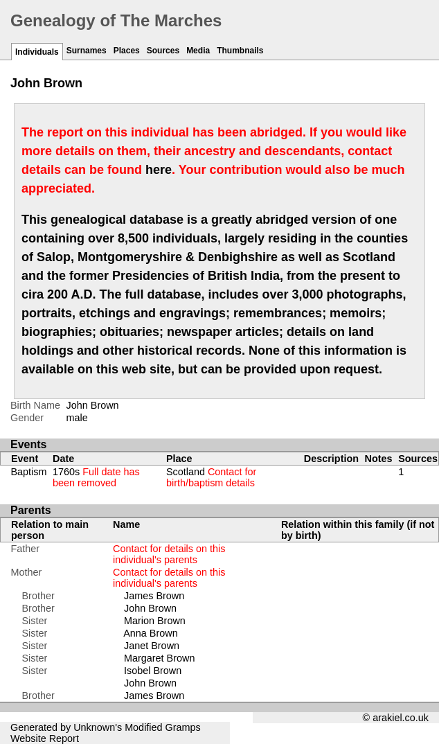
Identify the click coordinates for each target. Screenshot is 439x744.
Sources (163, 50)
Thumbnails (240, 50)
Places (127, 50)
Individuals (37, 52)
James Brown (154, 595)
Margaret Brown (159, 658)
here (158, 170)
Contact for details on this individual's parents (169, 554)
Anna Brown (150, 633)
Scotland (211, 477)
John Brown (150, 608)
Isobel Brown (152, 670)
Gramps (183, 727)
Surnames (86, 50)
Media (198, 50)
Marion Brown (155, 620)
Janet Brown (151, 645)
